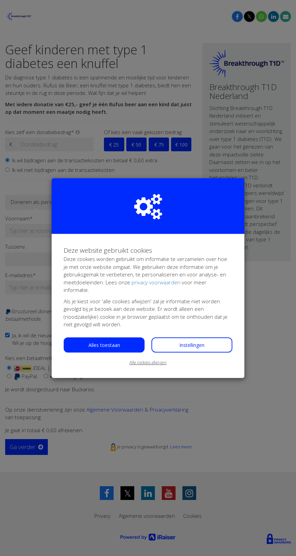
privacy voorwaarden (155, 282)
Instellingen (191, 345)
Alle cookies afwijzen (148, 363)
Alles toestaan (104, 345)
